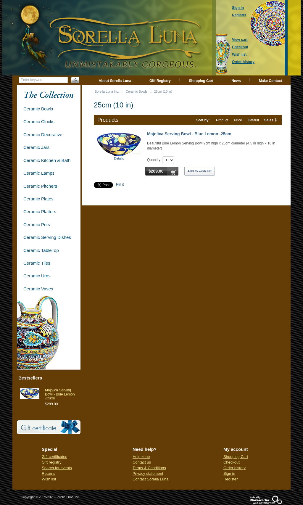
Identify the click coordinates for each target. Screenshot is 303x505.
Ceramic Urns (37, 275)
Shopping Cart (201, 81)
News (236, 81)
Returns (48, 473)
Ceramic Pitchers (40, 186)
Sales (268, 120)
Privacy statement (148, 473)
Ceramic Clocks (38, 121)
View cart (239, 40)
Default (253, 120)
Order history (234, 468)
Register (230, 479)
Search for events (57, 468)
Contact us (142, 462)
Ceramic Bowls (136, 91)
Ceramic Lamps (38, 173)
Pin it (120, 184)
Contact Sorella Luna (150, 479)
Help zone (141, 456)
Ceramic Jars (36, 147)
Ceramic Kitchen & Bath (46, 160)
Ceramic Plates (38, 198)
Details (119, 158)
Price (238, 120)
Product (222, 120)
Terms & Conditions (149, 468)
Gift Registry (160, 81)
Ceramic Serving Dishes (47, 237)
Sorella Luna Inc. (107, 91)
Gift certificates (54, 456)
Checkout (231, 462)
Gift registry (51, 462)
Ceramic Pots (36, 224)
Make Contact (270, 81)
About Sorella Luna (115, 81)
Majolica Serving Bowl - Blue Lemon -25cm (189, 133)
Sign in (229, 473)
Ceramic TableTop (41, 250)
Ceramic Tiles (36, 263)
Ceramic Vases (38, 288)
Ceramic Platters (39, 211)
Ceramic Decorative (42, 134)
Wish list (49, 479)
